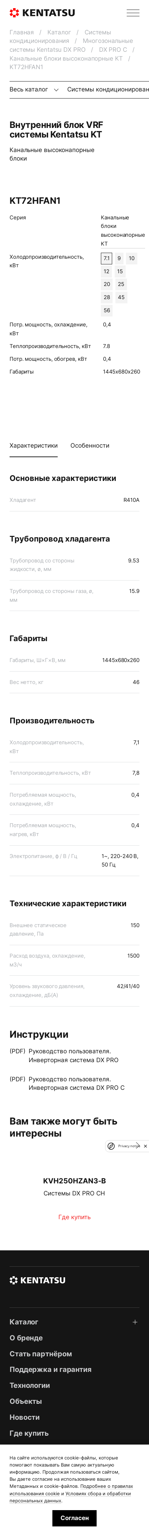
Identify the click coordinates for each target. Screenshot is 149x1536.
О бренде (26, 1337)
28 (107, 297)
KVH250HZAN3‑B (74, 1180)
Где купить (74, 1217)
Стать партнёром (41, 1353)
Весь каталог (30, 89)
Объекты (26, 1401)
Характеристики (34, 445)
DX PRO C (114, 49)
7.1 (107, 258)
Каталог (60, 32)
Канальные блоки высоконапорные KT (67, 58)
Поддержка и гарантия (51, 1369)
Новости (25, 1417)
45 (121, 297)
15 (120, 271)
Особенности (89, 445)
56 (107, 310)
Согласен (75, 1517)
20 (107, 284)
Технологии (30, 1385)
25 (121, 284)
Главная (23, 32)
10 (131, 258)
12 (106, 271)
